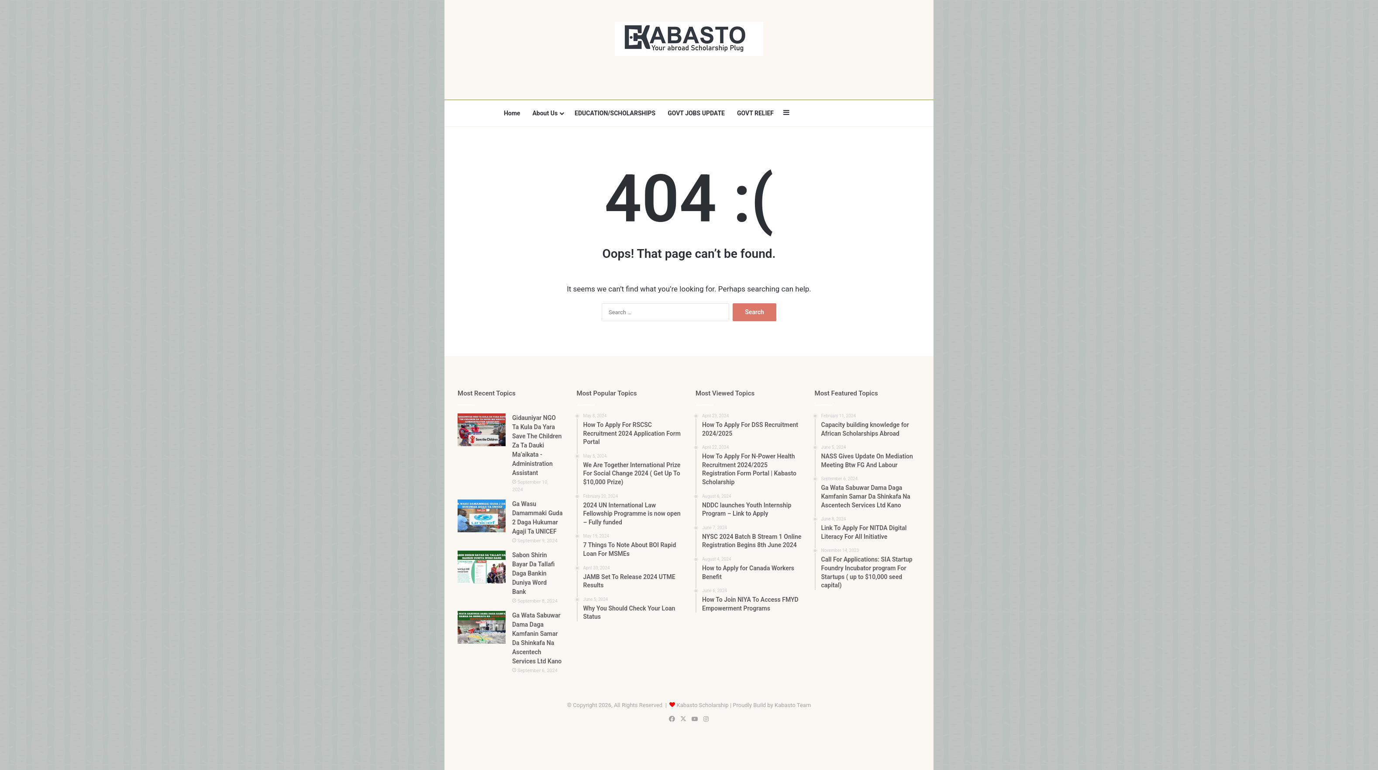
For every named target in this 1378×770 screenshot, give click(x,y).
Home (512, 113)
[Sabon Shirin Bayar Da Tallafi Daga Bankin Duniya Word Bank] (482, 567)
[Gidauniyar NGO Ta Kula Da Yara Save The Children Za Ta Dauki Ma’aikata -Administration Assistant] (482, 429)
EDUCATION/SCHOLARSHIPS (615, 113)
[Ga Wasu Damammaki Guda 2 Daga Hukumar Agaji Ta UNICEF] (482, 515)
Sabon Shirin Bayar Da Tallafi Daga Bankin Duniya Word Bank (533, 573)
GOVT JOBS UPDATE (696, 113)
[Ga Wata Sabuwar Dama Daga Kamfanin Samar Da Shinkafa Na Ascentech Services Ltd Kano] (482, 627)
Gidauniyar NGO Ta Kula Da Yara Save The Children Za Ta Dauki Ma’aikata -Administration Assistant (537, 445)
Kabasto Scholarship (703, 705)
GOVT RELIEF (755, 113)
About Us (545, 113)
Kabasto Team (793, 705)
